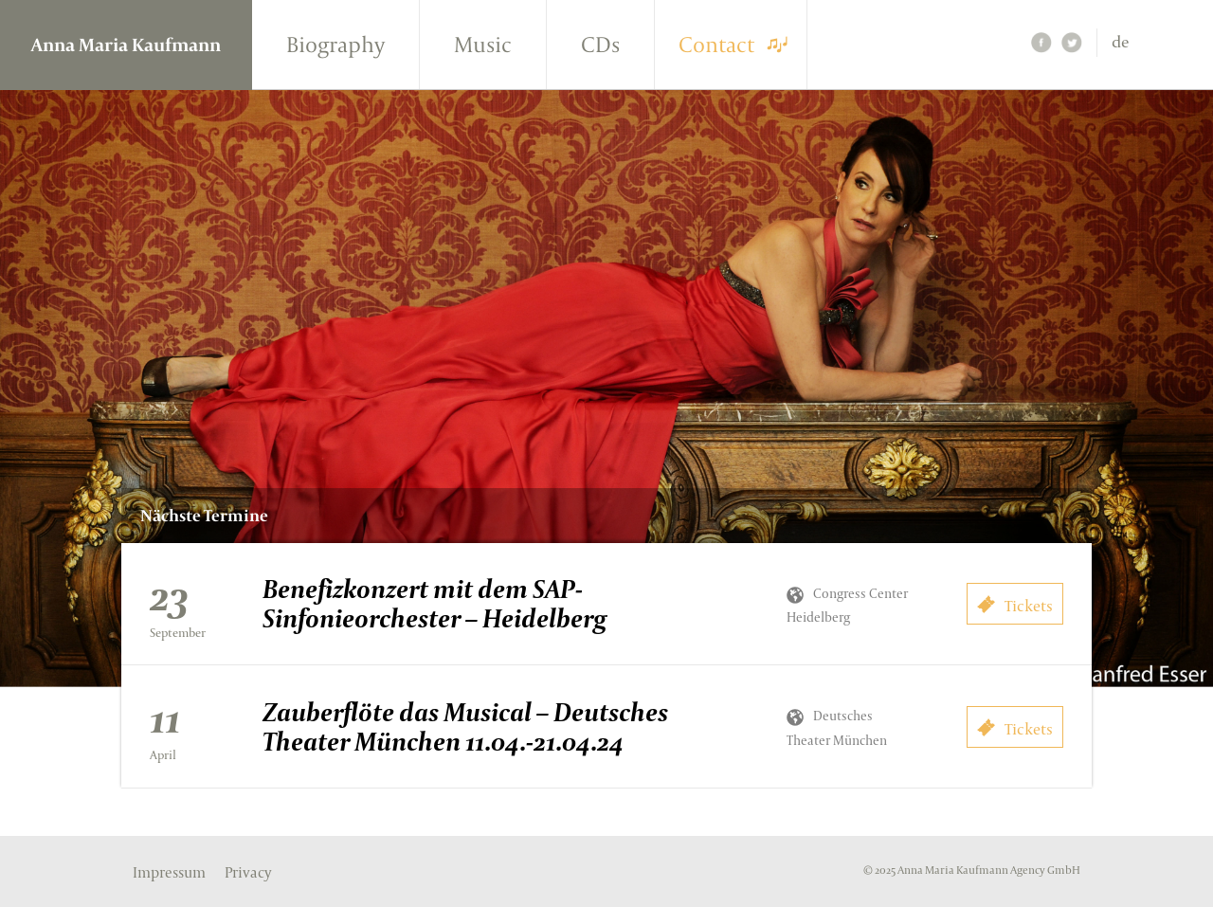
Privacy (248, 872)
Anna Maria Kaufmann (126, 44)
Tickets (1015, 605)
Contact (716, 44)
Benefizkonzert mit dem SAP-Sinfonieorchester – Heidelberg (434, 603)
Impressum (169, 872)
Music (483, 44)
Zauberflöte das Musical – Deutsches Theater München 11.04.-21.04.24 (465, 726)
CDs (600, 44)
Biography (335, 44)
